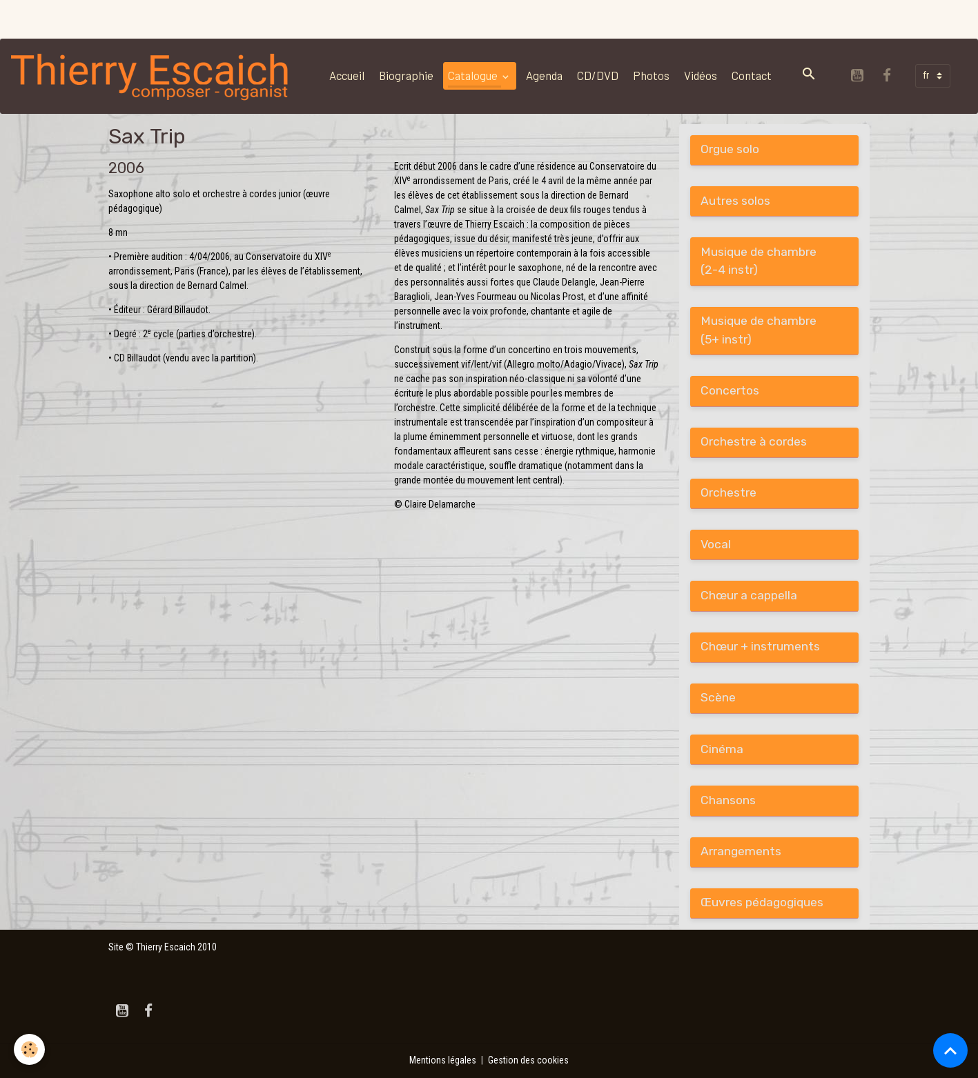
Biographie (406, 75)
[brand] (153, 75)
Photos (651, 75)
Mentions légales (442, 1060)
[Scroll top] (950, 1050)
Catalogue (474, 75)
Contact (752, 75)
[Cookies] (29, 1049)
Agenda (544, 75)
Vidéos (700, 75)
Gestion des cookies (528, 1060)
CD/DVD (597, 75)
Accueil (346, 75)
